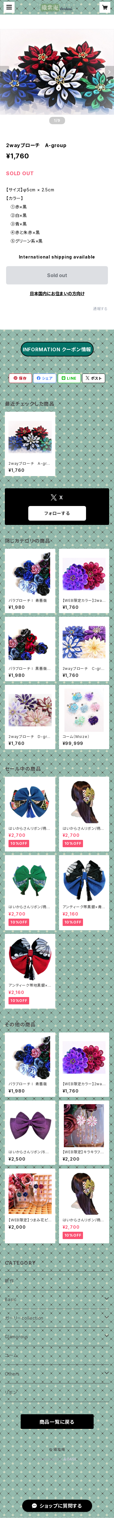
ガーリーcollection (24, 1318)
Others (12, 1373)
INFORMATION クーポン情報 (57, 349)
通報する (100, 308)
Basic (11, 1299)
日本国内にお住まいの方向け (57, 293)
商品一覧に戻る (57, 1422)
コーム (11, 1355)
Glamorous (16, 1336)
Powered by (57, 1459)
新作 (9, 1280)
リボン (11, 1392)
